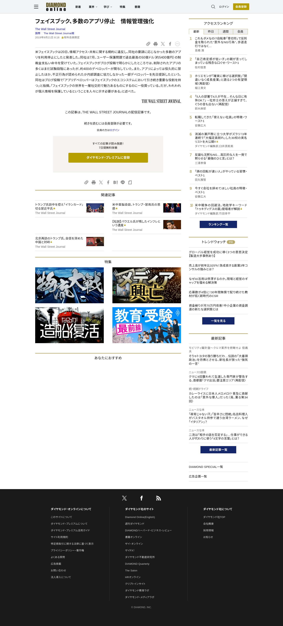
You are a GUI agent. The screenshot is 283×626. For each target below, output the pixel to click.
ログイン (223, 6)
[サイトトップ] (53, 7)
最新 (196, 31)
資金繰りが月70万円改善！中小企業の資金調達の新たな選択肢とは (218, 307)
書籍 (139, 7)
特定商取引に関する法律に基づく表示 (72, 543)
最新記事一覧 (218, 449)
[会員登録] (240, 7)
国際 (37, 33)
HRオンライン (133, 577)
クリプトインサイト (135, 583)
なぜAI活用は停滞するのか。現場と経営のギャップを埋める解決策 (218, 280)
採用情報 (208, 530)
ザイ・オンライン (134, 543)
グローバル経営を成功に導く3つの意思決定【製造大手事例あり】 (218, 254)
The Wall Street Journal (50, 29)
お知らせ (208, 537)
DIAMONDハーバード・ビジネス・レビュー (148, 530)
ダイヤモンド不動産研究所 (140, 557)
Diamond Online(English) (140, 517)
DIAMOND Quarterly (137, 563)
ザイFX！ (130, 550)
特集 (124, 7)
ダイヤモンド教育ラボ (137, 590)
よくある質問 (58, 557)
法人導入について (61, 577)
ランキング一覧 (218, 224)
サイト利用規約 (59, 537)
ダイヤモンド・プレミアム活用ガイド (70, 530)
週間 (226, 31)
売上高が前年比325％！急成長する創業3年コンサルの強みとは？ (218, 267)
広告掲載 (56, 563)
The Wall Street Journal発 (59, 33)
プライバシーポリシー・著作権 (67, 550)
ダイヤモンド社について (217, 509)
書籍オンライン (133, 537)
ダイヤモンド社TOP (214, 517)
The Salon (131, 570)
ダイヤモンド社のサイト (139, 509)
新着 (79, 7)
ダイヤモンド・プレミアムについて (69, 523)
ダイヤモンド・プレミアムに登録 (108, 157)
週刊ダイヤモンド (134, 523)
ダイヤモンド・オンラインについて (71, 509)
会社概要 (208, 523)
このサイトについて (61, 517)
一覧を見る (218, 321)
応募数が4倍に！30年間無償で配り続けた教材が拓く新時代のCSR (218, 294)
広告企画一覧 (198, 476)
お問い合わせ (58, 570)
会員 (240, 31)
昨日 (211, 31)
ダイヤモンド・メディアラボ (139, 597)
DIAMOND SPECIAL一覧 (206, 466)
